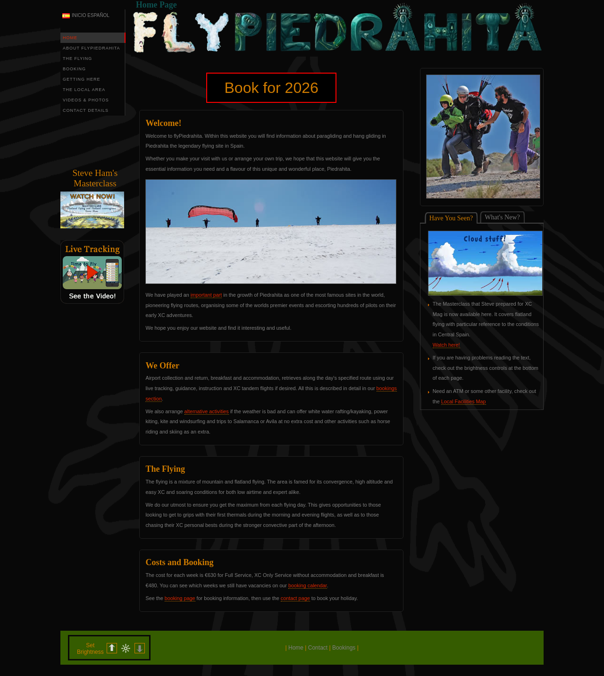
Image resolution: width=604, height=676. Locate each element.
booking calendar (307, 585)
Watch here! (446, 345)
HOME (70, 37)
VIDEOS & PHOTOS (86, 100)
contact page (295, 598)
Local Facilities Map (463, 401)
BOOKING (74, 69)
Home (295, 647)
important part (206, 295)
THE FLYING (77, 58)
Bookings (343, 647)
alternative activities (207, 411)
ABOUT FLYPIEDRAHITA (91, 48)
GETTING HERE (82, 79)
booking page (180, 598)
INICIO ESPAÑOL (90, 15)
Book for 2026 (272, 87)
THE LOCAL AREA (84, 89)
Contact (317, 647)
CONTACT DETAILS (86, 110)
